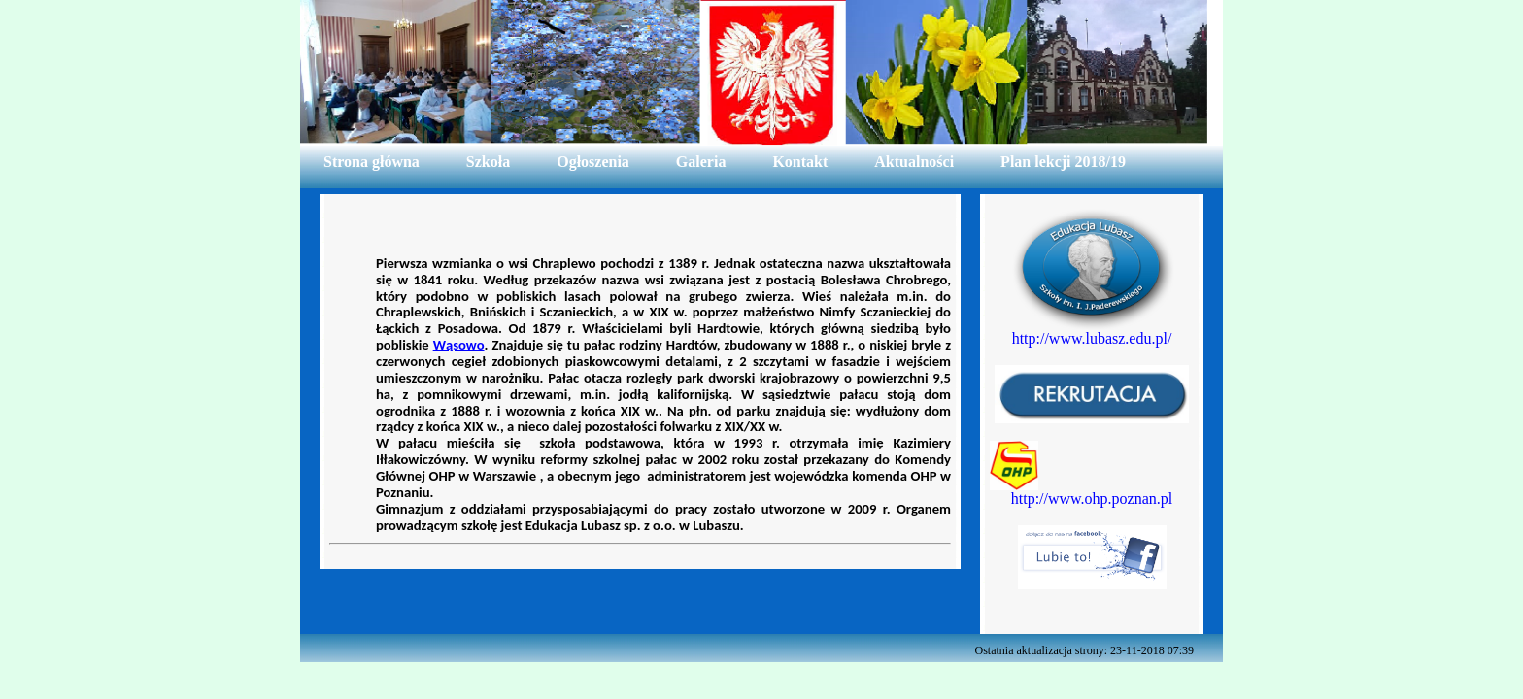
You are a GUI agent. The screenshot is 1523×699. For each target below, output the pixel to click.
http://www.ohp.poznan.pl (1092, 498)
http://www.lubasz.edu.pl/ (1092, 338)
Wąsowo (459, 344)
